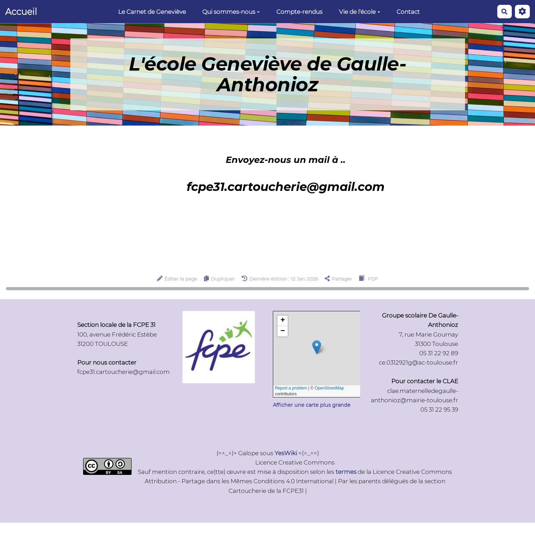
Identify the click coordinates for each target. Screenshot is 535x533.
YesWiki (286, 453)
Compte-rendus (299, 11)
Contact (408, 11)
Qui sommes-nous (231, 11)
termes (346, 471)
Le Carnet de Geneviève (152, 11)
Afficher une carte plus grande (311, 405)
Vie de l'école (359, 11)
